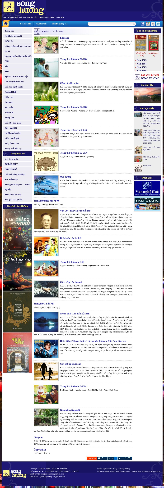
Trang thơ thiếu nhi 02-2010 (74, 153)
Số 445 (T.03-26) (153, 54)
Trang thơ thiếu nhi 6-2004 (73, 386)
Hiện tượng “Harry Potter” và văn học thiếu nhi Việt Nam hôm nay (93, 341)
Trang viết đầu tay (13, 148)
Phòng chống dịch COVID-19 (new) (18, 48)
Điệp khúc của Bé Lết (71, 238)
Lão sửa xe (147, 165)
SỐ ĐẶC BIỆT (11, 164)
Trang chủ (9, 31)
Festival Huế (10, 92)
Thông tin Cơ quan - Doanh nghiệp (17, 187)
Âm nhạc (9, 102)
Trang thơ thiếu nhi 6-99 (72, 262)
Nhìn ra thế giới (12, 138)
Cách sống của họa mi (71, 282)
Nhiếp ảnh (9, 117)
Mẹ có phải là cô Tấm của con (74, 314)
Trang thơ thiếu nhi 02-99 (46, 201)
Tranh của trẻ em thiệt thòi (73, 130)
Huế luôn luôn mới (13, 36)
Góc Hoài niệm (11, 159)
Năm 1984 (141, 64)
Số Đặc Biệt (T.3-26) (141, 54)
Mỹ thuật (9, 112)
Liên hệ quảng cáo (59, 24)
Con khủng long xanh (70, 364)
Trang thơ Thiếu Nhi (44, 304)
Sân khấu (9, 107)
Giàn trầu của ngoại (70, 410)
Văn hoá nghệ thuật (14, 87)
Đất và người (11, 128)
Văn (7, 66)
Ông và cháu (40, 450)
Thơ (7, 71)
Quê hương (65, 177)
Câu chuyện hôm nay (14, 81)
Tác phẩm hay (11, 179)
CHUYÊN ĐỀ (11, 169)
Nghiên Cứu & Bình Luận (16, 76)
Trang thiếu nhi (18, 153)
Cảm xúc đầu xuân (69, 83)
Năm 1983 (141, 60)
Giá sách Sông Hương (15, 174)
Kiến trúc (9, 97)
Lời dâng (64, 38)
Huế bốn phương (13, 133)
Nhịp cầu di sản (12, 143)
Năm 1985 (141, 67)
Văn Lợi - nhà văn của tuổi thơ (75, 211)
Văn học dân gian (13, 123)
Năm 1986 (141, 71)
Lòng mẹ (38, 437)
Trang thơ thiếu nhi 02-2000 (74, 107)
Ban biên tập (25, 24)
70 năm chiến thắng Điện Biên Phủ (18, 58)
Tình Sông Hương (13, 194)
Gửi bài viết (41, 24)
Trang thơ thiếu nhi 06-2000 (74, 59)
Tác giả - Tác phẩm (13, 199)
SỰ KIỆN (9, 41)
